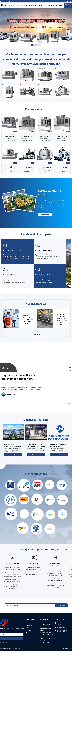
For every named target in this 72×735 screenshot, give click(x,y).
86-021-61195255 (60, 622)
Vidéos (19, 5)
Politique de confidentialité (67, 648)
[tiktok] (6, 642)
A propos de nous (30, 5)
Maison (27, 622)
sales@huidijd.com (13, 1)
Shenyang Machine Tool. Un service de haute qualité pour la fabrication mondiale (12, 446)
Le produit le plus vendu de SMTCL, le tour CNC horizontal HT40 (36, 446)
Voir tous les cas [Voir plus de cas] (36, 334)
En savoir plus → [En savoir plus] (13, 454)
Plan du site (28, 632)
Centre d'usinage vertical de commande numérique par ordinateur (45, 628)
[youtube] (4, 642)
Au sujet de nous (45, 214)
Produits (11, 5)
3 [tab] (37, 45)
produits (27, 627)
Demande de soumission (54, 5)
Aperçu (3, 5)
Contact (41, 5)
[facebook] (1, 642)
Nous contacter (29, 630)
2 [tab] (34, 45)
